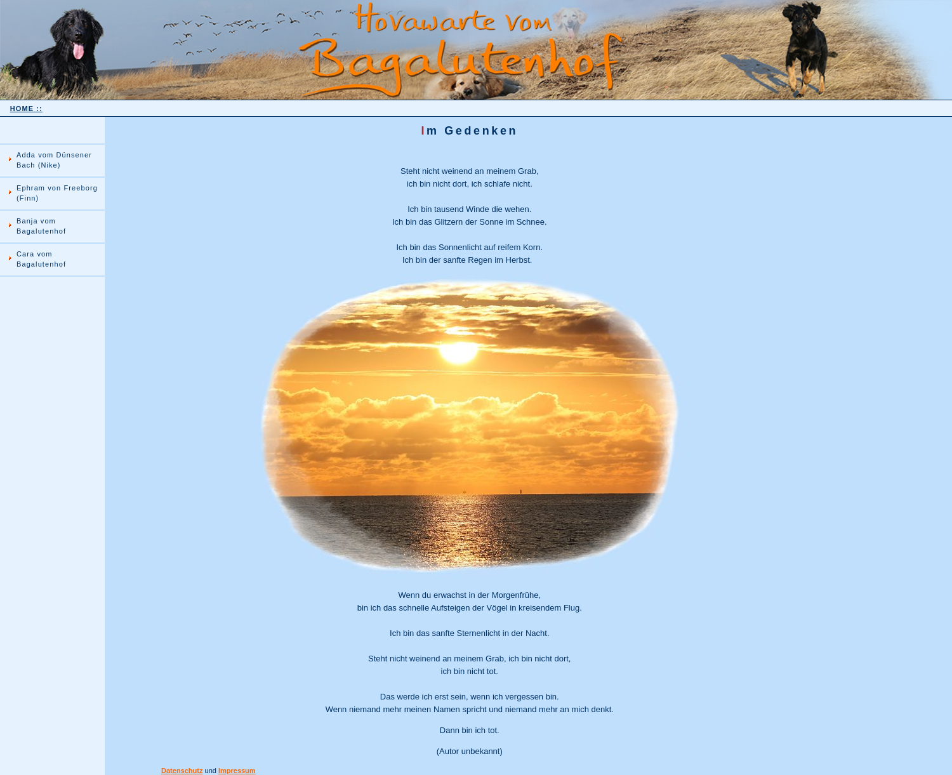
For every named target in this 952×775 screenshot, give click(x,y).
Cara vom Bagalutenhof (41, 259)
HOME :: (26, 108)
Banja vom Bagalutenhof (41, 226)
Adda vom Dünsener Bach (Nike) (54, 160)
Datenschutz (181, 770)
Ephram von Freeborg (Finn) (57, 193)
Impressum (237, 770)
